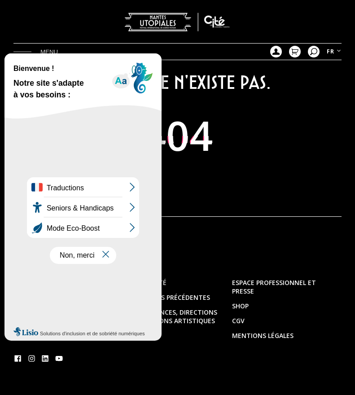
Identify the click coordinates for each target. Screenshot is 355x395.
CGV (238, 320)
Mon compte (276, 51)
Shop (240, 306)
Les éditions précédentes (166, 297)
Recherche (314, 51)
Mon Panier (295, 51)
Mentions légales (263, 335)
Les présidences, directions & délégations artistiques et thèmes (170, 321)
